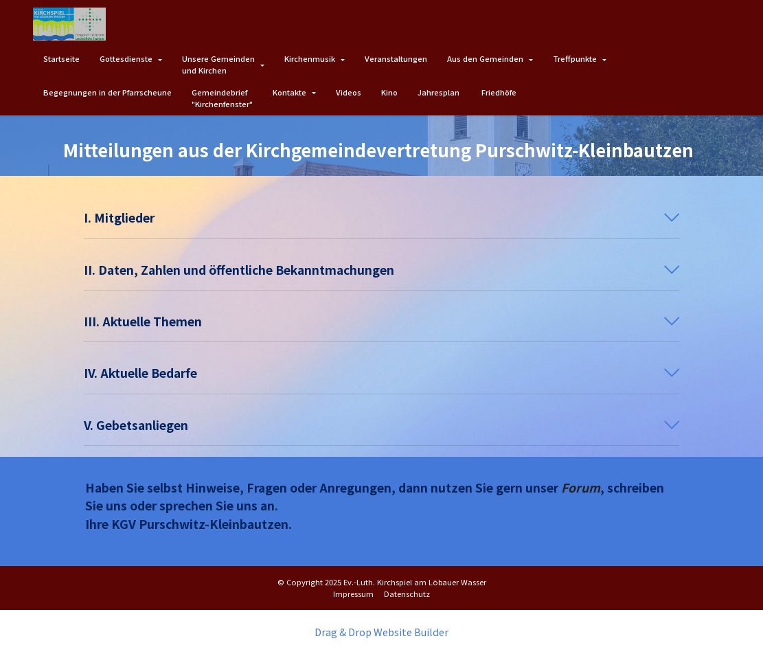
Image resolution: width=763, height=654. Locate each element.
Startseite (61, 58)
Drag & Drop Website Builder (381, 632)
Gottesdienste (126, 58)
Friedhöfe (498, 92)
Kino (389, 92)
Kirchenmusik (309, 58)
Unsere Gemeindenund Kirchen (218, 64)
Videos (348, 92)
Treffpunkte (575, 58)
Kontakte (289, 92)
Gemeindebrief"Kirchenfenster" (222, 98)
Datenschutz (407, 593)
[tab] (381, 218)
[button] (381, 218)
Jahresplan (440, 92)
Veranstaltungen (396, 58)
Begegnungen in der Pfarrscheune (107, 92)
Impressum (353, 593)
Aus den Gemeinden (485, 58)
